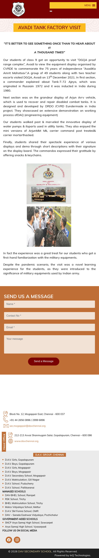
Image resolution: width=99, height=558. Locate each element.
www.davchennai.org (26, 441)
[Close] (51, 11)
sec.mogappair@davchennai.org (28, 425)
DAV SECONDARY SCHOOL (35, 551)
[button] (87, 5)
